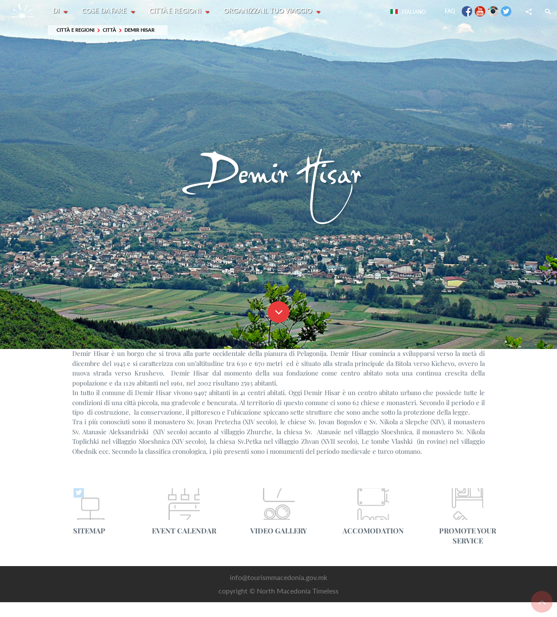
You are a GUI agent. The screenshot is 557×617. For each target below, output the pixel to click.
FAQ (450, 11)
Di (57, 11)
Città (109, 30)
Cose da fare (105, 11)
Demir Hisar (139, 30)
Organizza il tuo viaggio (270, 11)
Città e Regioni (177, 11)
